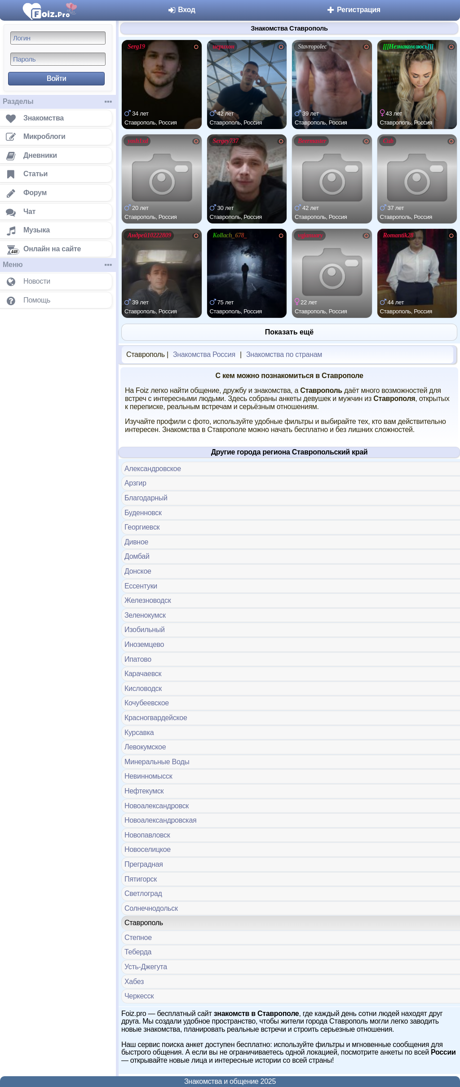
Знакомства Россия (204, 354)
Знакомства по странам (284, 354)
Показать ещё (289, 332)
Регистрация (353, 9)
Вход (181, 9)
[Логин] (58, 38)
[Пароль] (58, 59)
